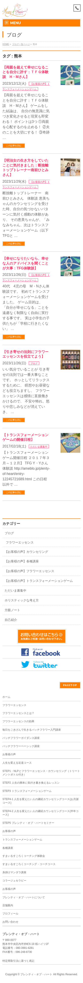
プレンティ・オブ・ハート (36, 974)
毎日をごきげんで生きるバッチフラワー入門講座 (31, 729)
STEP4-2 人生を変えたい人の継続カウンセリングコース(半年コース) (40, 813)
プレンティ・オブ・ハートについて (23, 897)
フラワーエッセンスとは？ (18, 713)
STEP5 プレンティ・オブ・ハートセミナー (28, 822)
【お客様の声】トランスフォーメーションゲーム (39, 581)
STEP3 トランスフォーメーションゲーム (26, 791)
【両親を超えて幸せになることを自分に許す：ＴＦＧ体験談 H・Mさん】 (25, 72)
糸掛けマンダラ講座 (14, 872)
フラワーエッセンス (20, 542)
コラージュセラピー (14, 880)
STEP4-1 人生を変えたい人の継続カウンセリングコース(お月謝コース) (40, 801)
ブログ (34, 363)
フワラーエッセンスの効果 (18, 721)
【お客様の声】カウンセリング (26, 551)
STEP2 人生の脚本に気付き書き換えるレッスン (30, 782)
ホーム (6, 696)
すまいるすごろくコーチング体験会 (23, 855)
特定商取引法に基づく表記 (18, 960)
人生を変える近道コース (17, 762)
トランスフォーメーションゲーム (22, 839)
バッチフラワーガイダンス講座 (21, 738)
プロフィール (10, 913)
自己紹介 (11, 620)
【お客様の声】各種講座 (22, 561)
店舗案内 (7, 905)
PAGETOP (70, 685)
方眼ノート (12, 610)
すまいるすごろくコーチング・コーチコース (29, 864)
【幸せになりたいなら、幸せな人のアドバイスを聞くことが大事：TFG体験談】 (25, 263)
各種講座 (7, 848)
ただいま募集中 (38, 446)
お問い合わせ (10, 921)
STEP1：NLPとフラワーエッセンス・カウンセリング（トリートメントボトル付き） (41, 772)
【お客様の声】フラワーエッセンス (29, 571)
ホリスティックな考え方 (22, 600)
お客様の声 (9, 754)
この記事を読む (13, 145)
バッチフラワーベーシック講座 (21, 746)
